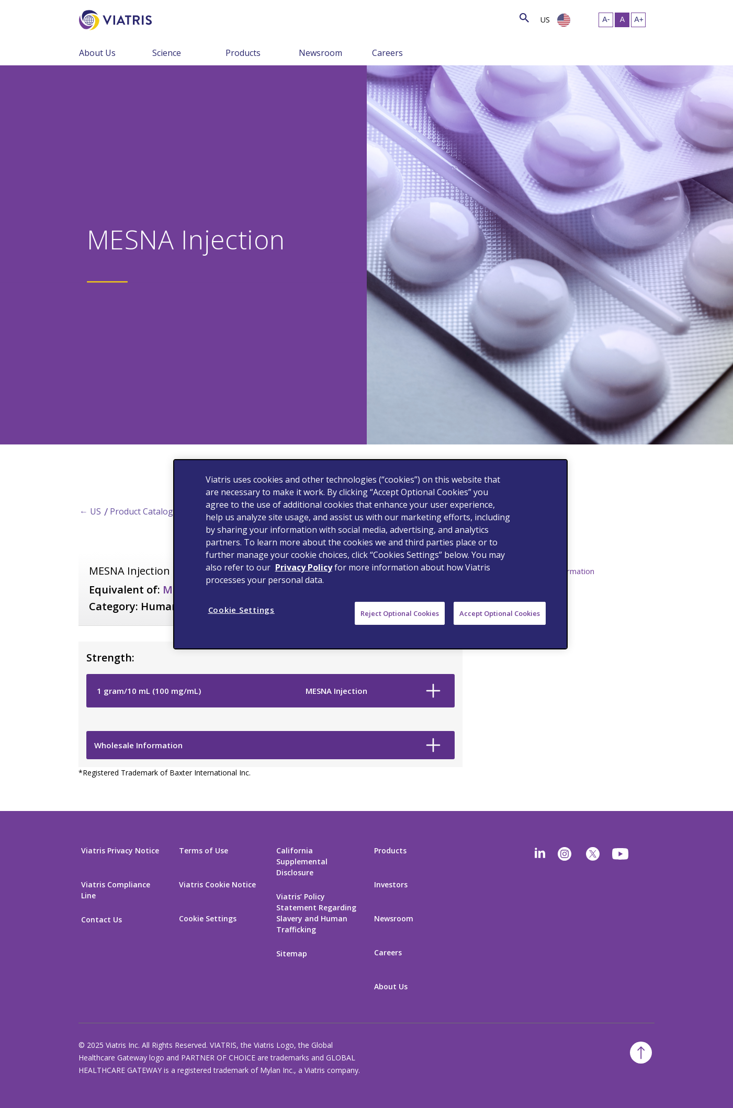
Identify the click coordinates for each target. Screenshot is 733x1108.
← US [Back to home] (90, 511)
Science (166, 53)
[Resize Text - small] (606, 20)
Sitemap (291, 953)
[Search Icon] (524, 18)
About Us (97, 53)
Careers (387, 53)
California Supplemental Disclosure (302, 861)
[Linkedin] (540, 854)
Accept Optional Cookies (499, 613)
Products (243, 53)
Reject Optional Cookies (399, 613)
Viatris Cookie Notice (217, 884)
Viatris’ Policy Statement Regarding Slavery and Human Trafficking (316, 913)
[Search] (171, 18)
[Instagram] (564, 854)
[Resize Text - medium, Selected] (622, 20)
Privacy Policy (303, 567)
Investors (391, 884)
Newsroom (320, 53)
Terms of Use (203, 850)
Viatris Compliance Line (115, 889)
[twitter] (593, 854)
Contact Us (101, 919)
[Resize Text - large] (638, 20)
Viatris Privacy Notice (120, 850)
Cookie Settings (207, 918)
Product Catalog (141, 511)
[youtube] (621, 854)
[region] (370, 554)
